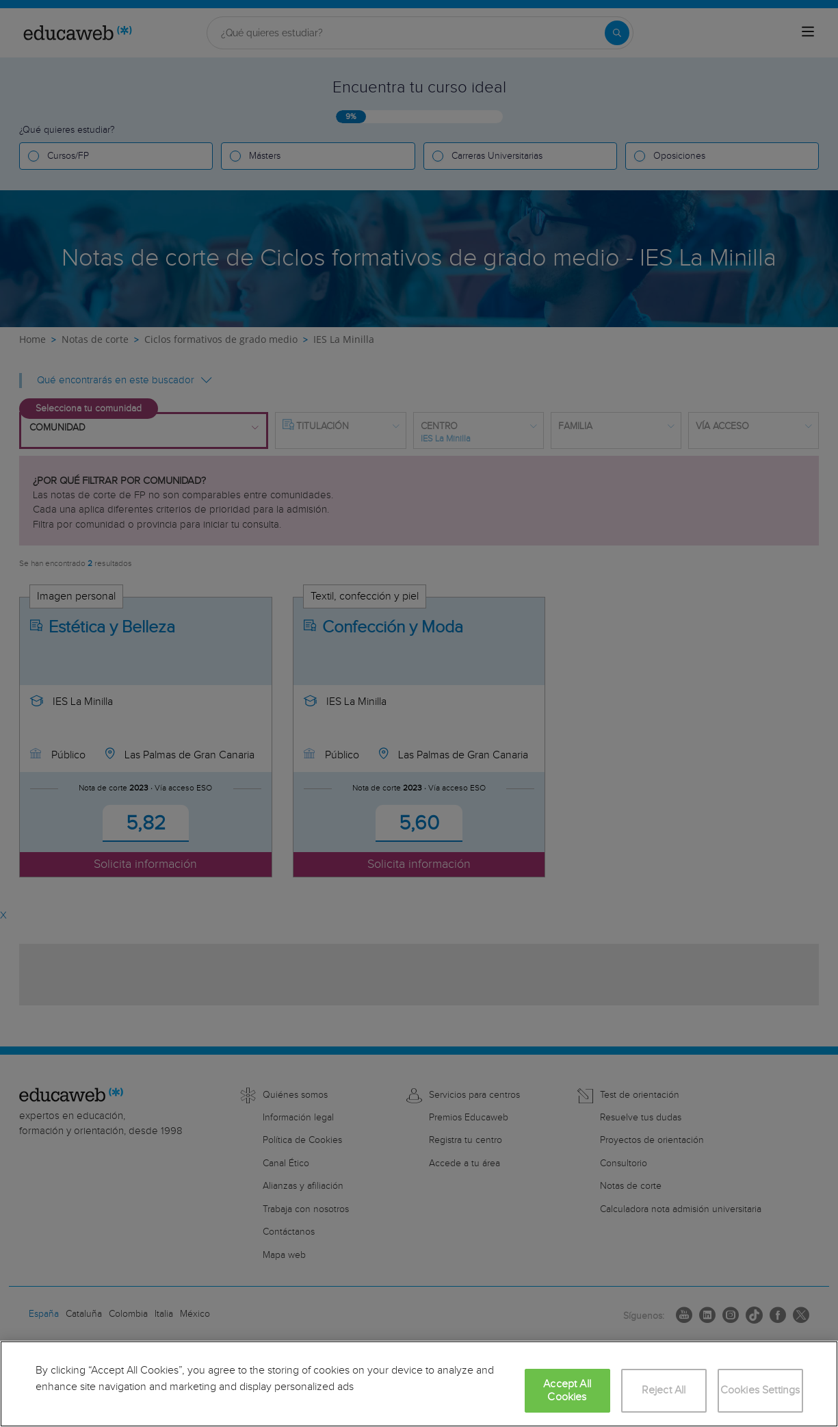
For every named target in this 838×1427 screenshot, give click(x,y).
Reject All (664, 1390)
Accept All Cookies (567, 1391)
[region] (419, 1384)
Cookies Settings (760, 1390)
